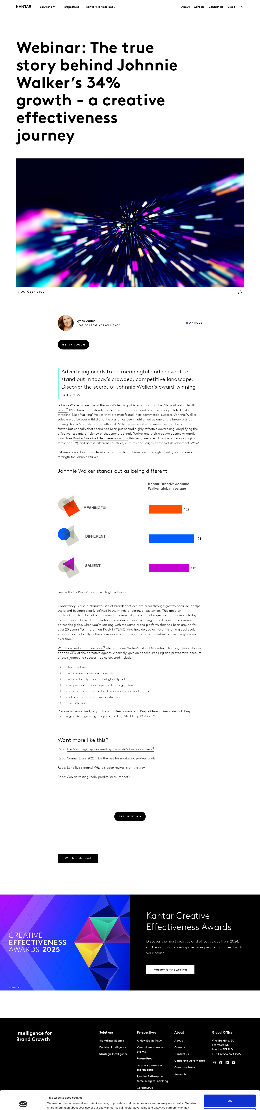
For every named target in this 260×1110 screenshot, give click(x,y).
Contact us (216, 7)
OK (230, 1081)
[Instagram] (214, 1063)
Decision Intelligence (113, 1047)
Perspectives (71, 7)
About (185, 7)
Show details (55, 1102)
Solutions (46, 7)
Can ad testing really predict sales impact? (98, 777)
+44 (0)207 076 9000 (228, 1053)
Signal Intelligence (111, 1040)
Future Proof (145, 1058)
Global (232, 7)
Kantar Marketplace (99, 7)
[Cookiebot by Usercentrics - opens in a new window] (23, 1103)
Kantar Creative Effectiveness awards (100, 438)
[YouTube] (227, 1063)
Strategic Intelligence (113, 1054)
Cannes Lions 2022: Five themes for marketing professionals (111, 758)
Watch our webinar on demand (80, 648)
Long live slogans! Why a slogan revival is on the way (106, 768)
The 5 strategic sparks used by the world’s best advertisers (110, 749)
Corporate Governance (189, 1060)
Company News (184, 1067)
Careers (199, 7)
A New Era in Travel (149, 1040)
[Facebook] (220, 1063)
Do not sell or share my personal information (230, 1095)
